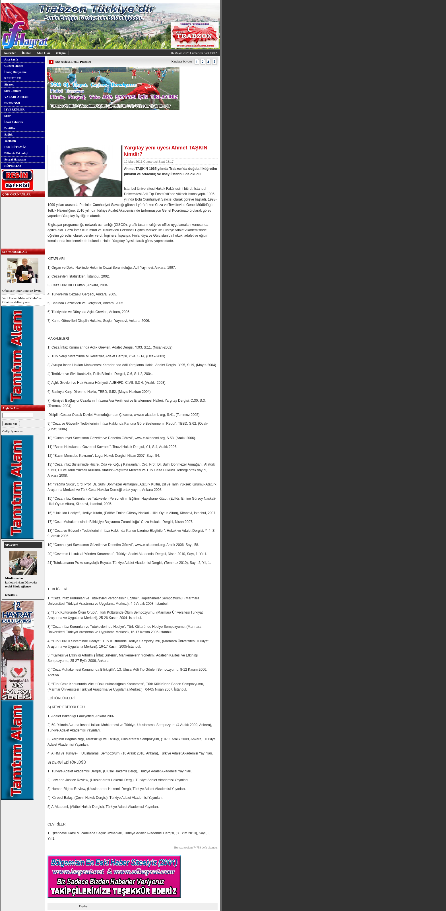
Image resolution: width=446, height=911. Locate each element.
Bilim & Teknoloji (16, 153)
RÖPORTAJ (12, 165)
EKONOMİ (12, 103)
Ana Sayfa (11, 59)
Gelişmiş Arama (12, 431)
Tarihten (10, 140)
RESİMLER (12, 78)
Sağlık (8, 134)
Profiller (10, 128)
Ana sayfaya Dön (66, 61)
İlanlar (26, 53)
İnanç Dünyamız (15, 72)
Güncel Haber (13, 65)
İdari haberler (13, 122)
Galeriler (10, 53)
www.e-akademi (146, 415)
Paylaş (83, 906)
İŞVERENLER (14, 109)
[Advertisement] (113, 118)
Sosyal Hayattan (15, 159)
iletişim (61, 53)
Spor (7, 115)
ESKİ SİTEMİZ (15, 147)
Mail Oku (43, 53)
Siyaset (9, 84)
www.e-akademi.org (150, 438)
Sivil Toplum (12, 90)
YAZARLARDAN (16, 97)
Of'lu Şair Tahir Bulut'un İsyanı (23, 274)
